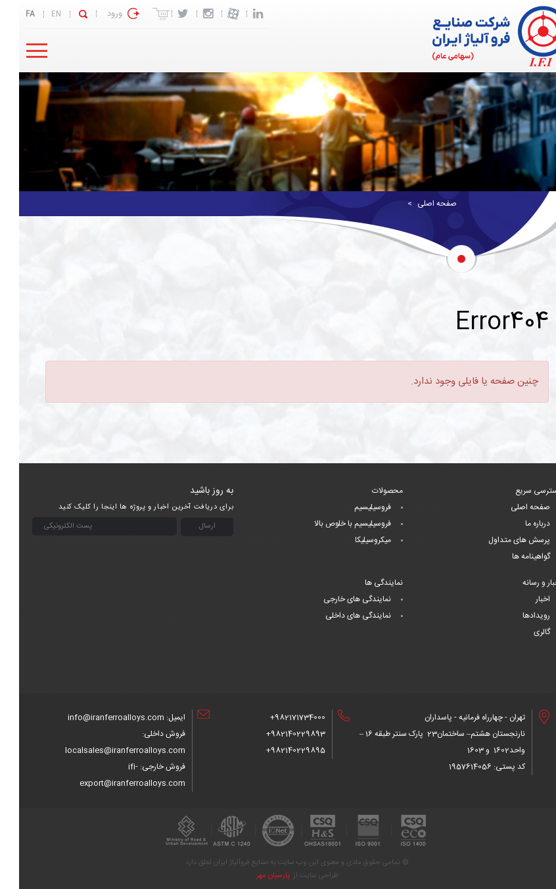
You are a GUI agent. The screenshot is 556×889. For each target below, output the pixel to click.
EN (37, 14)
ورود (95, 13)
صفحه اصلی (418, 203)
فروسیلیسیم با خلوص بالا (333, 523)
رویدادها (517, 615)
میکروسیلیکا (354, 540)
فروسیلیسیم (353, 507)
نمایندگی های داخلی (339, 615)
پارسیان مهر (254, 876)
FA (11, 14)
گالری (523, 632)
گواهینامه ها (512, 556)
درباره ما (518, 523)
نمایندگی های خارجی (338, 599)
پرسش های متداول (500, 540)
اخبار (524, 599)
